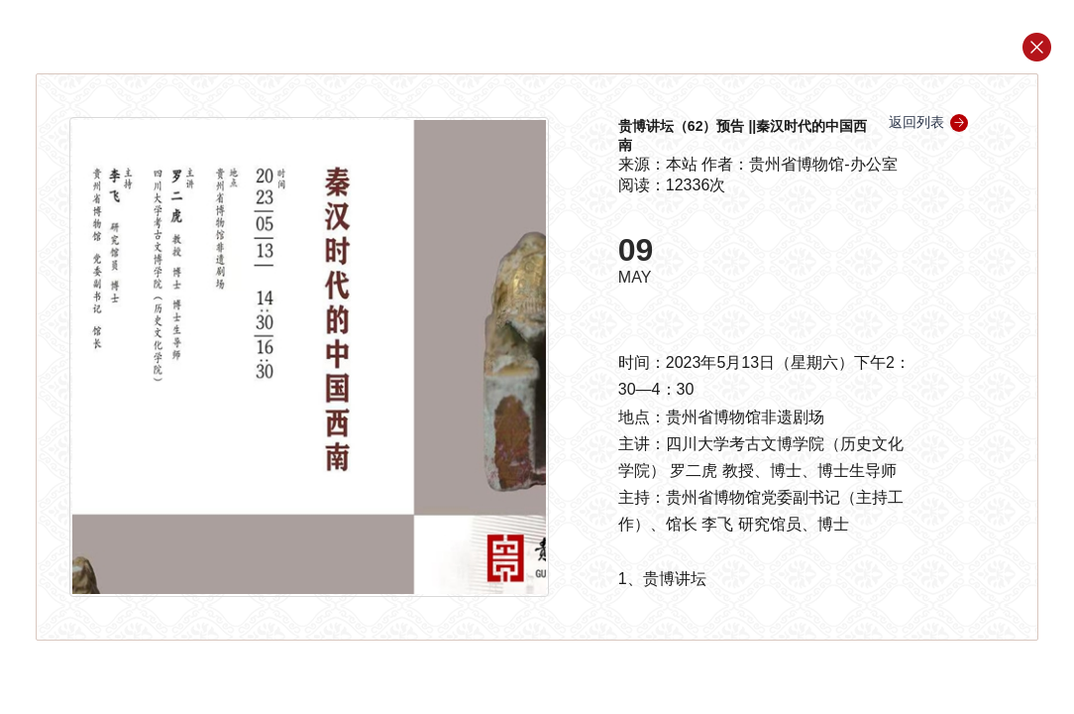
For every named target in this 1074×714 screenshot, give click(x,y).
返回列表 (928, 122)
